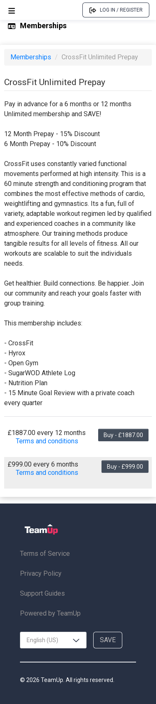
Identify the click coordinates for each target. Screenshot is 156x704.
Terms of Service (45, 553)
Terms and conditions (47, 441)
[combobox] (53, 640)
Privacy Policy (41, 573)
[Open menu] (12, 10)
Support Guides (42, 593)
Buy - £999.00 (125, 466)
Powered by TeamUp (50, 613)
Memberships (31, 57)
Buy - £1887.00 (123, 435)
